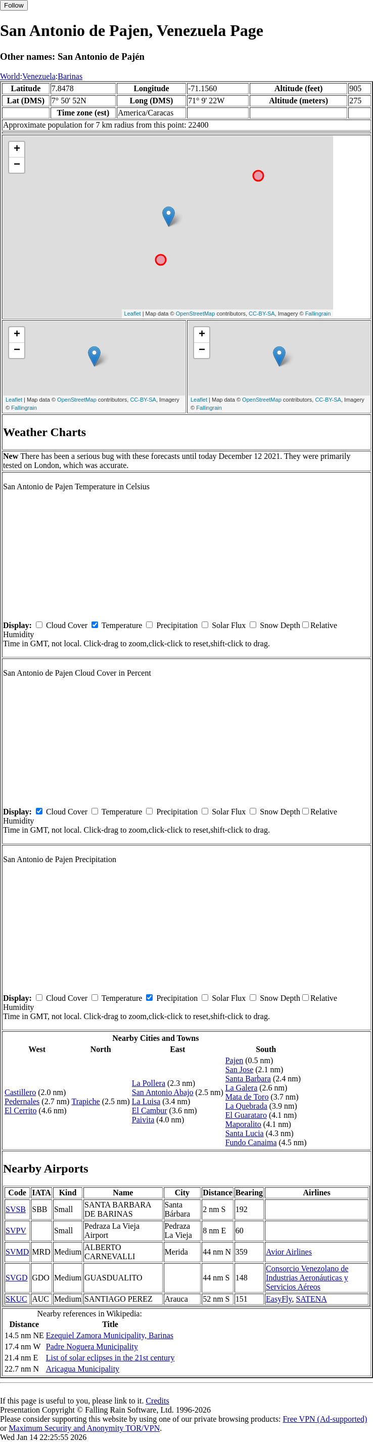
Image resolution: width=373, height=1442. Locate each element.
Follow (14, 5)
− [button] (17, 165)
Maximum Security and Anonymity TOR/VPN (84, 1428)
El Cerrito (21, 1110)
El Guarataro (246, 1115)
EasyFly (279, 1299)
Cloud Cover (66, 625)
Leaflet (132, 313)
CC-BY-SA (262, 313)
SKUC (16, 1299)
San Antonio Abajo (163, 1092)
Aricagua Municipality (82, 1369)
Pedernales (22, 1101)
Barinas (70, 76)
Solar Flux (229, 625)
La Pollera (148, 1083)
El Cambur (149, 1110)
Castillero (20, 1092)
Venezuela (39, 76)
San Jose (239, 1069)
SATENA (311, 1299)
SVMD (17, 1252)
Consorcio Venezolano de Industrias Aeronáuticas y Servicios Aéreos (307, 1277)
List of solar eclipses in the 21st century (110, 1357)
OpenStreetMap (195, 313)
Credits (157, 1400)
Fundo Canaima (251, 1142)
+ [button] (17, 149)
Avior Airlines (289, 1252)
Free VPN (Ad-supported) (325, 1419)
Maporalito (243, 1124)
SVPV (16, 1230)
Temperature (122, 625)
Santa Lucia (244, 1133)
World (10, 76)
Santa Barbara (248, 1078)
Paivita (143, 1119)
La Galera (241, 1087)
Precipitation (177, 625)
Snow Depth (280, 625)
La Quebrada (246, 1106)
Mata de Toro (247, 1097)
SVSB (16, 1209)
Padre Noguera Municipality (92, 1346)
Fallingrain (318, 313)
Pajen (234, 1060)
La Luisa (146, 1101)
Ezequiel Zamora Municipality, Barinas (109, 1335)
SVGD (17, 1277)
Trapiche (85, 1101)
